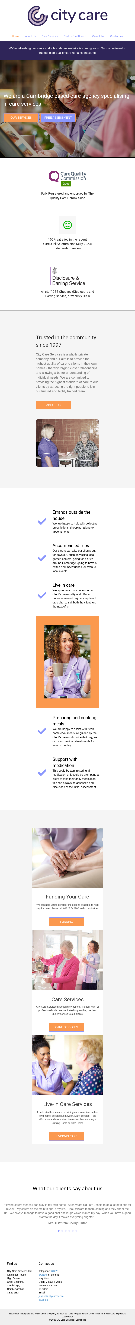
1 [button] (59, 1231)
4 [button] (69, 1231)
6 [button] (76, 1231)
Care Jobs (98, 36)
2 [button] (62, 1231)
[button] (21, 117)
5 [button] (73, 1231)
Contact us (116, 36)
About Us (30, 36)
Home (15, 36)
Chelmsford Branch (75, 36)
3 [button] (66, 1231)
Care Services (50, 36)
